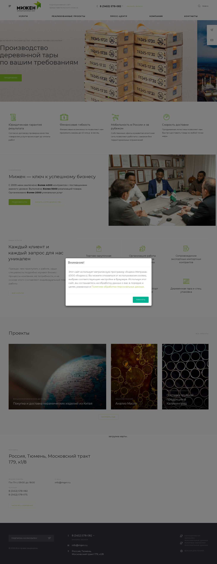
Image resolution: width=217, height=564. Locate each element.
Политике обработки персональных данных (117, 286)
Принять (140, 300)
